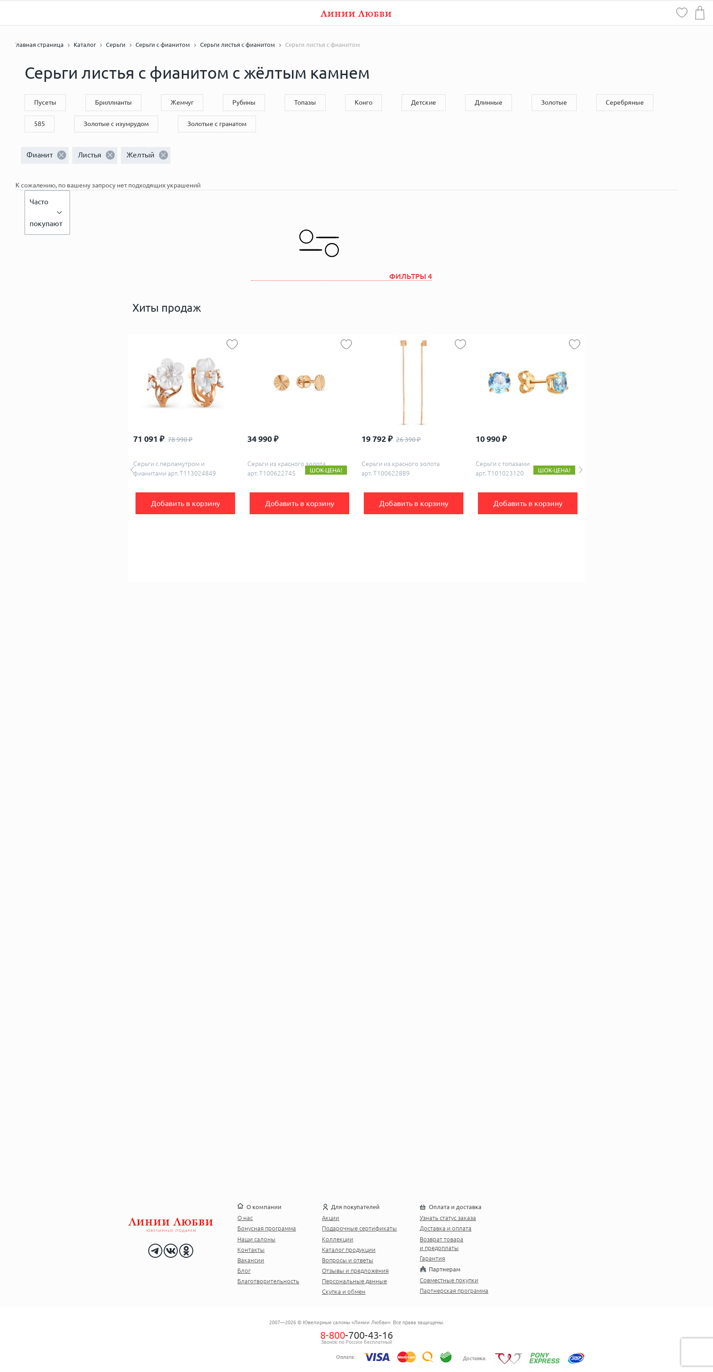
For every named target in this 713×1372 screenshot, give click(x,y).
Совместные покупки (449, 1280)
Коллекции (337, 1239)
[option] (185, 458)
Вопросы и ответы (347, 1260)
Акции (330, 1218)
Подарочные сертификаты (359, 1228)
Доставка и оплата (446, 1228)
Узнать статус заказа (448, 1218)
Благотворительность (268, 1281)
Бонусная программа (266, 1228)
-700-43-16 (356, 1335)
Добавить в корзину (185, 503)
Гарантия (432, 1258)
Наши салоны (256, 1239)
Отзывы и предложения (355, 1270)
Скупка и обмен (344, 1291)
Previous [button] (132, 469)
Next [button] (580, 469)
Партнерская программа (454, 1290)
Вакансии (250, 1260)
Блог (244, 1270)
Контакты (251, 1249)
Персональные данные (354, 1281)
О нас (245, 1218)
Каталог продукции (349, 1249)
